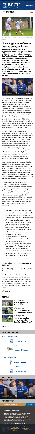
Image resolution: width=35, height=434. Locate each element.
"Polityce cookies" (8, 422)
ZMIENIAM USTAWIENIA (19, 423)
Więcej (4, 326)
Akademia (7, 291)
